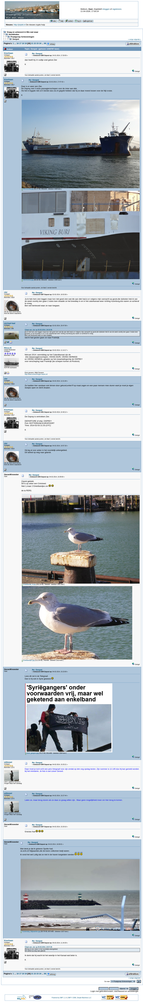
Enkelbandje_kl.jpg (29, 584)
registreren (116, 9)
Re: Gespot (37, 53)
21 (32, 43)
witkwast (8, 762)
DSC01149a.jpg (27, 189)
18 (23, 43)
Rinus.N (7, 348)
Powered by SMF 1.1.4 (59, 997)
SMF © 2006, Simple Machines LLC (79, 997)
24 (40, 43)
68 (45, 43)
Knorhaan (8, 53)
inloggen (106, 9)
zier (5, 292)
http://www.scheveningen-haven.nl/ (36, 374)
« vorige (130, 39)
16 (18, 43)
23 (38, 43)
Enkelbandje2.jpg (28, 660)
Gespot (15, 39)
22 (35, 43)
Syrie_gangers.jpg (31, 753)
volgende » (137, 39)
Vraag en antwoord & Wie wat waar (22, 32)
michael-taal (9, 323)
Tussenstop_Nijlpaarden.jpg (30, 931)
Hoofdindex (14, 34)
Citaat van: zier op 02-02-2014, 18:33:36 (38, 330)
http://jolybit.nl (20, 25)
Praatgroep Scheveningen (22, 37)
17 (20, 43)
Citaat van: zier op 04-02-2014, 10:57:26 (38, 947)
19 (26, 43)
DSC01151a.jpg (27, 280)
